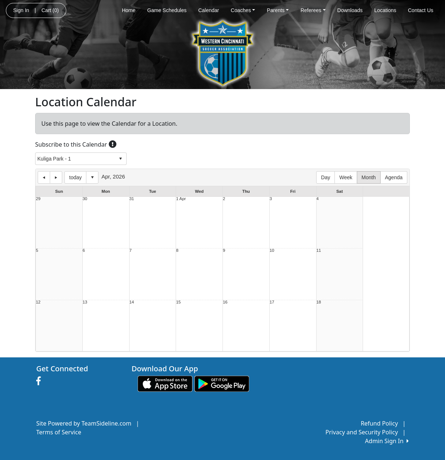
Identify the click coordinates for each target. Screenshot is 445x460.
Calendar (208, 10)
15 (178, 302)
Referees (312, 10)
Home (128, 10)
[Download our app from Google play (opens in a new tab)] (221, 383)
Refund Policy (379, 423)
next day (56, 177)
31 (132, 199)
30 (85, 199)
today (75, 177)
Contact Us (420, 10)
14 (132, 302)
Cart (50, 10)
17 (272, 302)
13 (85, 302)
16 (225, 302)
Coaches (243, 10)
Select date (92, 177)
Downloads (350, 10)
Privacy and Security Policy (361, 432)
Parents (278, 10)
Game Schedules (166, 10)
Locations (385, 10)
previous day (44, 177)
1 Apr (181, 199)
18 (319, 302)
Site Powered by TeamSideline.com (83, 423)
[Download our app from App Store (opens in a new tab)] (165, 383)
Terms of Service (58, 432)
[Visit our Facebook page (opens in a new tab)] (40, 381)
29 (38, 199)
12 (38, 302)
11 (319, 251)
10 (272, 251)
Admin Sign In (387, 441)
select (120, 159)
